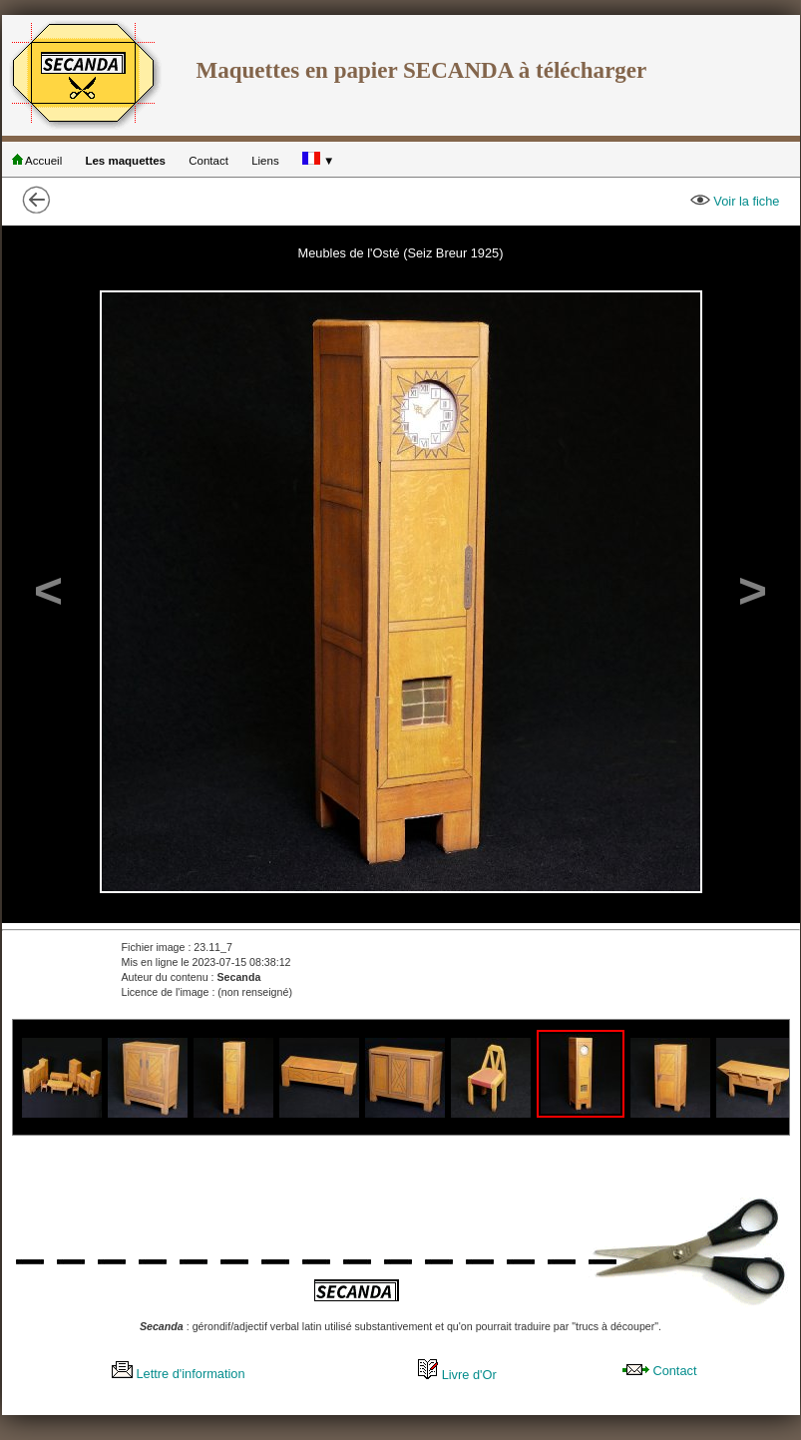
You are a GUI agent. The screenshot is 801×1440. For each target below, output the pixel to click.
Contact (208, 161)
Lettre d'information (178, 1373)
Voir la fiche (735, 201)
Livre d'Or (457, 1374)
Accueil (37, 161)
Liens (265, 161)
